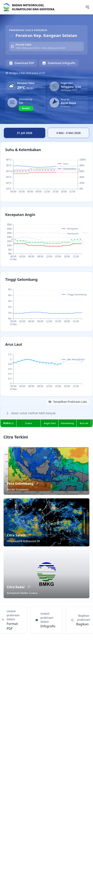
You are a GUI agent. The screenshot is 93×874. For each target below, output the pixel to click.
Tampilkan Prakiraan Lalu (67, 402)
